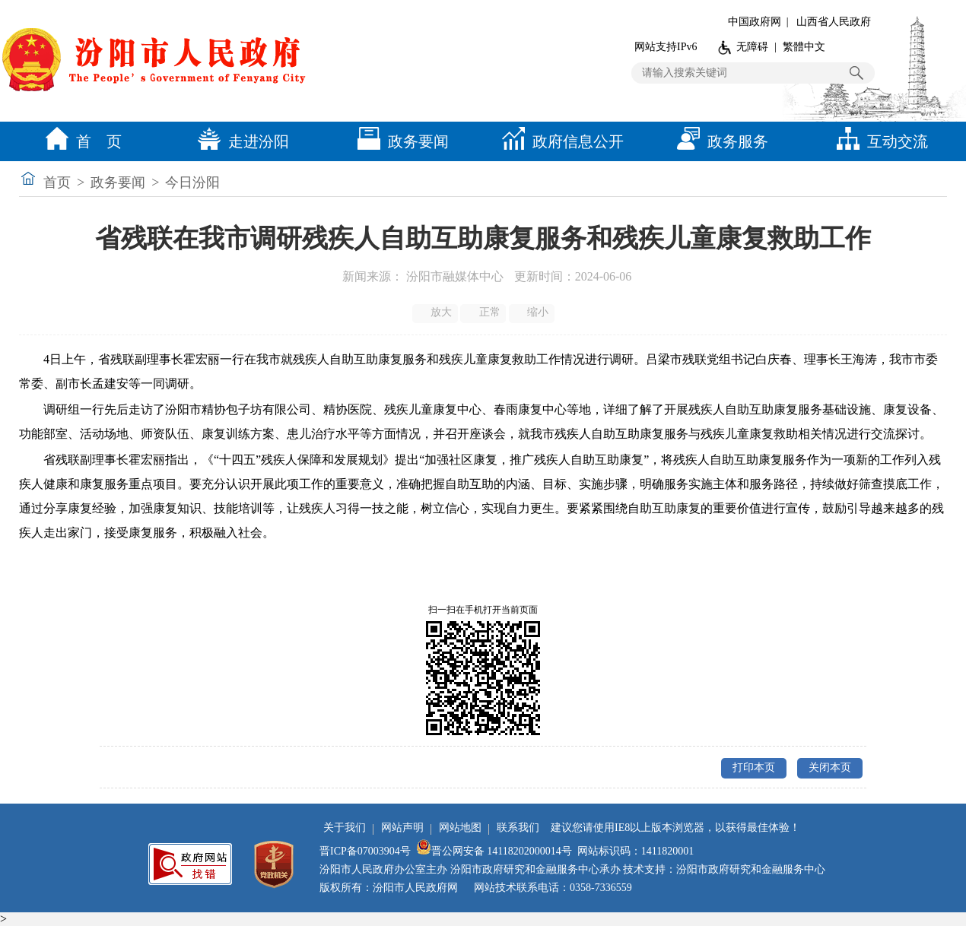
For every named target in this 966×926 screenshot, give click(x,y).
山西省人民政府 (833, 21)
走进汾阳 (239, 141)
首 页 (80, 141)
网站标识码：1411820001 (635, 851)
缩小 (532, 312)
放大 (436, 312)
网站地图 (460, 827)
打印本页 (753, 767)
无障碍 (752, 46)
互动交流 (878, 141)
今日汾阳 (192, 182)
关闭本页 (830, 767)
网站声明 (402, 827)
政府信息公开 (559, 141)
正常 (484, 312)
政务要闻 (399, 141)
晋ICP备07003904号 (365, 851)
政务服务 (718, 141)
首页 (57, 182)
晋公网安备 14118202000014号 (494, 851)
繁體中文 (804, 46)
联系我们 (518, 827)
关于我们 (344, 827)
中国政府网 (754, 21)
